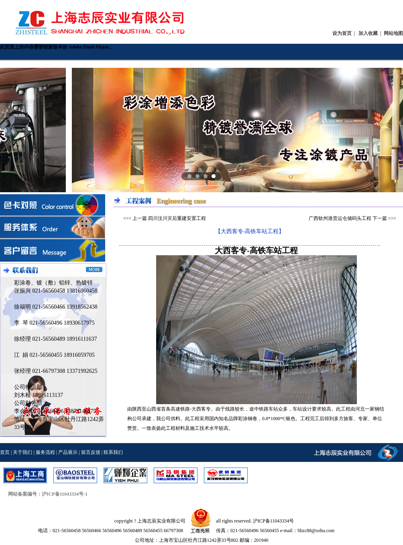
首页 (5, 452)
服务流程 (45, 452)
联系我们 (113, 452)
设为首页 (342, 33)
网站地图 (393, 33)
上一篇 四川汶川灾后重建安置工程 (169, 218)
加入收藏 (368, 33)
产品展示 (67, 452)
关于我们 (22, 452)
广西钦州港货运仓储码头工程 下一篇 (348, 218)
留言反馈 (90, 452)
